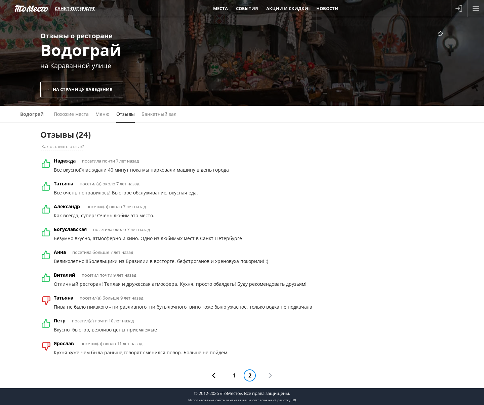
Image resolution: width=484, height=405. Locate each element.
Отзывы (125, 114)
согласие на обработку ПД (274, 400)
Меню (102, 114)
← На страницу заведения (80, 89)
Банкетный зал (159, 114)
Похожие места (71, 114)
